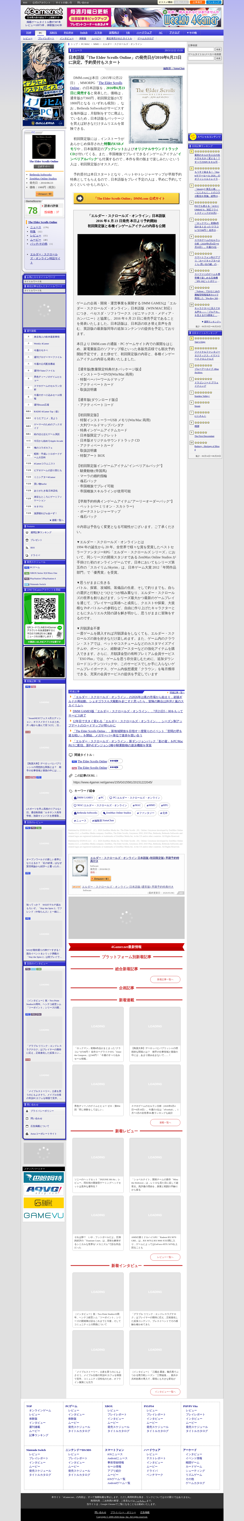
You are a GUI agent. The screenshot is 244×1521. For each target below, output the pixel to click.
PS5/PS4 (68, 32)
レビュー (28, 38)
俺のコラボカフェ (43, 447)
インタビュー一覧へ (165, 1391)
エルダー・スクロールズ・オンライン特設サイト (45, 258)
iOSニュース (115, 1454)
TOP (28, 32)
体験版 (82, 38)
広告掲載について (40, 1126)
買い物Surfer (40, 484)
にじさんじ (200, 416)
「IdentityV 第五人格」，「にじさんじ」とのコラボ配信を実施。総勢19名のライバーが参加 (207, 193)
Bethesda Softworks (41, 174)
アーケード (190, 1450)
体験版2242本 (54, 25)
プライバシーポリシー (42, 1110)
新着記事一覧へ (165, 979)
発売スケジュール (79, 1427)
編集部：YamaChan (174, 68)
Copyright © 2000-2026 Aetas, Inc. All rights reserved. (121, 1516)
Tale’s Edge (200, 342)
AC (160, 32)
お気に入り (181, 2)
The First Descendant (204, 436)
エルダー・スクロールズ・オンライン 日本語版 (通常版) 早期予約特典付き (128, 886)
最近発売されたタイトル (119, 38)
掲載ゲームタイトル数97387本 (44, 22)
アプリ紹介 (114, 1470)
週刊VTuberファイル (44, 370)
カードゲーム (194, 1466)
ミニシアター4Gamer (44, 477)
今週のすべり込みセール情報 (48, 397)
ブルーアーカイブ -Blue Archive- (207, 371)
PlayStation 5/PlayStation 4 (43, 578)
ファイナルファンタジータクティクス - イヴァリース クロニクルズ (207, 355)
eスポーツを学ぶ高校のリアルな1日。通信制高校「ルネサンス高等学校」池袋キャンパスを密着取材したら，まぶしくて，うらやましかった (43, 812)
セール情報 (114, 1466)
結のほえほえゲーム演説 (47, 434)
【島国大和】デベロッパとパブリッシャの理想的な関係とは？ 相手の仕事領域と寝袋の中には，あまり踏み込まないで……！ (43, 767)
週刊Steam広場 (41, 404)
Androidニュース (118, 1458)
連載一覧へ (58, 520)
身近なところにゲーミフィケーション (48, 498)
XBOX (53, 32)
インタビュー (67, 38)
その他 (190, 1479)
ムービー (96, 38)
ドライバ (35, 555)
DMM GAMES (85, 797)
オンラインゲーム (40, 1410)
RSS (25, 2)
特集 (33, 231)
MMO (152, 805)
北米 (165, 813)
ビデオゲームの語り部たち (48, 470)
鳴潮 (197, 426)
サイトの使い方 (64, 2)
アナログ (174, 32)
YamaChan (104, 821)
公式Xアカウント (41, 2)
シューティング (195, 1470)
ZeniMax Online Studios (43, 178)
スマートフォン (114, 1450)
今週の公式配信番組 (44, 364)
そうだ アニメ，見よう (46, 418)
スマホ (98, 32)
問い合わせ (83, 2)
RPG (165, 805)
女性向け (114, 32)
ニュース (35, 227)
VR (128, 32)
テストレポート (156, 1458)
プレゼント (36, 540)
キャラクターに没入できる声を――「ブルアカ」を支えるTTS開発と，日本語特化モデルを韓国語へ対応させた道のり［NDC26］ (207, 312)
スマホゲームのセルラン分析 (48, 388)
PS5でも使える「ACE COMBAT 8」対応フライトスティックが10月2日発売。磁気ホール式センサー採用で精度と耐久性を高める (207, 210)
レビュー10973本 (34, 25)
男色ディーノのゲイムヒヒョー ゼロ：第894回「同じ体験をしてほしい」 (97, 1108)
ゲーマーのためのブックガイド (48, 426)
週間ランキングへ (212, 321)
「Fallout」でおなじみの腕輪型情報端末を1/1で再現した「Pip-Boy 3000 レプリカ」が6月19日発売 (207, 295)
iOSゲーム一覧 (116, 1479)
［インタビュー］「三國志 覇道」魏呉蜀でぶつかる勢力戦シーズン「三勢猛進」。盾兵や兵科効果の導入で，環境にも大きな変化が (155, 1375)
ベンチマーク (155, 1474)
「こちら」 (140, 1500)
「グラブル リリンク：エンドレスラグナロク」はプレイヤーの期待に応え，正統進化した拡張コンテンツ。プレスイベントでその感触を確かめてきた (44, 1050)
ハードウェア (144, 32)
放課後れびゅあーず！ (45, 513)
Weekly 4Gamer (41, 343)
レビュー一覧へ (165, 1257)
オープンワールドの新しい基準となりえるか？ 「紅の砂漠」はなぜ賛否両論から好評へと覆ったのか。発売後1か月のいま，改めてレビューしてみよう (44, 863)
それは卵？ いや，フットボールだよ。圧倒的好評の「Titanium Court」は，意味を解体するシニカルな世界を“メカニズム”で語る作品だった (97, 1242)
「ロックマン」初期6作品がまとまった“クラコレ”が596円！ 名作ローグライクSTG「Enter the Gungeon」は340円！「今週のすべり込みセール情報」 (97, 1053)
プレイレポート (46, 38)
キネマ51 (38, 506)
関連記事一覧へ (177, 692)
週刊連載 (34, 1427)
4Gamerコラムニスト (44, 463)
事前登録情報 (116, 1462)
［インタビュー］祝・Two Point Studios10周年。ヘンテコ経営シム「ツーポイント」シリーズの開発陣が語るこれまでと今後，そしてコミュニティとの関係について (43, 1004)
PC (40, 33)
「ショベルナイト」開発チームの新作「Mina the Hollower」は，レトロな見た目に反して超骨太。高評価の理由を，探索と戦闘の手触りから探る (155, 1184)
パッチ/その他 (39, 243)
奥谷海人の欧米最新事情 (47, 336)
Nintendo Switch (38, 584)
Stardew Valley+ (202, 396)
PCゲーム (35, 567)
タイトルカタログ (79, 1431)
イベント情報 (194, 1458)
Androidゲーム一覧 (119, 1483)
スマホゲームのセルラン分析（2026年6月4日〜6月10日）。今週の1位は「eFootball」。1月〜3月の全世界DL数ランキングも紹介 (155, 1109)
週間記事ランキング (41, 532)
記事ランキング (38, 1435)
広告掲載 (145, 1512)
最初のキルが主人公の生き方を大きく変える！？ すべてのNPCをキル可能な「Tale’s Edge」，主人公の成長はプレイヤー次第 (207, 159)
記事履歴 (197, 2)
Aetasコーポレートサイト (44, 1133)
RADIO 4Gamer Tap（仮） (47, 411)
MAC (138, 805)
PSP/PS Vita (190, 1406)
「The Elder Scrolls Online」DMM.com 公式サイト (129, 198)
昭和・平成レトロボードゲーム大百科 (48, 456)
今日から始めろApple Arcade (48, 441)
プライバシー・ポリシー (123, 1512)
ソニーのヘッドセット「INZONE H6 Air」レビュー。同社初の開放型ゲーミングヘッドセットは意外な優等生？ (97, 1183)
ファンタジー (146, 813)
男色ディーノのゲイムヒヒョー (48, 378)
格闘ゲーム (192, 1462)
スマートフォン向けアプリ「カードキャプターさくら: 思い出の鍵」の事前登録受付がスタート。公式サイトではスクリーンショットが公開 (207, 261)
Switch (83, 32)
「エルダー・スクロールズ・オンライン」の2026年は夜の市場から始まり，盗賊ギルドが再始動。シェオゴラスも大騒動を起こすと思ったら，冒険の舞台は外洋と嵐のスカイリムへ (126, 701)
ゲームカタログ (146, 38)
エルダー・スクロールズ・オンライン (136, 798)
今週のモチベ (41, 350)
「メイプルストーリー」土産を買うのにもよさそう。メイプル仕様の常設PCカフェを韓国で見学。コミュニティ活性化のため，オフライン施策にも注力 (44, 1095)
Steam (197, 406)
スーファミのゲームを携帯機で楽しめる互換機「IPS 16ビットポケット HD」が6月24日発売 (207, 278)
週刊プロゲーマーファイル (48, 357)
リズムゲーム (194, 1474)
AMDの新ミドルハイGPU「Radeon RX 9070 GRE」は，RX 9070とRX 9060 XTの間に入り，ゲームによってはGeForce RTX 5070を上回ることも (154, 1242)
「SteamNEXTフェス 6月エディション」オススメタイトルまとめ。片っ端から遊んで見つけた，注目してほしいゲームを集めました (43, 722)
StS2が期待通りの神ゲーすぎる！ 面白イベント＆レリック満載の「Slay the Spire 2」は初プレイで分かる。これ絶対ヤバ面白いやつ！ (44, 954)
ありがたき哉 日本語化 (46, 490)
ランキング (213, 2)
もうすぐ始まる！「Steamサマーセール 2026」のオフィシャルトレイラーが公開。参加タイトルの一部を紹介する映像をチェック (207, 176)
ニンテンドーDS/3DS (78, 1450)
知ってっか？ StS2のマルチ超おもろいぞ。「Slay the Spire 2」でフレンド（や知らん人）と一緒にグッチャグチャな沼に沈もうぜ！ (44, 908)
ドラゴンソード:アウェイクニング (206, 384)
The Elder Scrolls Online (43, 161)
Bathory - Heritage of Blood (207, 448)
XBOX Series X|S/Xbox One (43, 573)
